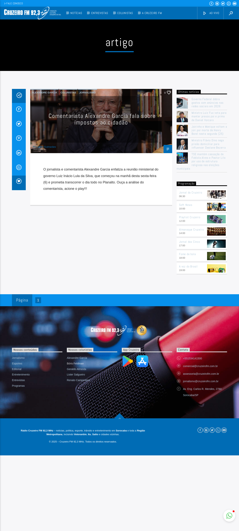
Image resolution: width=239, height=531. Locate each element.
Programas (18, 461)
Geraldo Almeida (76, 444)
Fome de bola (187, 330)
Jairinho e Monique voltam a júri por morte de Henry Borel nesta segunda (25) (209, 205)
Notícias (76, 13)
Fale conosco (13, 3)
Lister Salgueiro (76, 450)
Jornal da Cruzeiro (190, 268)
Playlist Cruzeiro (189, 293)
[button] (229, 516)
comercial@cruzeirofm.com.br (200, 441)
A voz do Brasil (188, 342)
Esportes (17, 439)
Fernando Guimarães (44, 222)
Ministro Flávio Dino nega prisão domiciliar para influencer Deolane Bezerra (209, 219)
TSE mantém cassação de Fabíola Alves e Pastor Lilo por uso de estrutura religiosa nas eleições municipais (201, 237)
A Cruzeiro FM (152, 13)
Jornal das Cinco (189, 317)
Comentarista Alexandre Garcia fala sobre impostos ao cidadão (102, 195)
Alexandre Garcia (44, 168)
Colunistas (125, 13)
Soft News (185, 280)
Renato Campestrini (78, 455)
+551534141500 (192, 434)
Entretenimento (21, 450)
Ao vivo (211, 13)
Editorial (16, 444)
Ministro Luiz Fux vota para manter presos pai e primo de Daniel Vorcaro (209, 192)
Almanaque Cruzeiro (191, 305)
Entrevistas (99, 13)
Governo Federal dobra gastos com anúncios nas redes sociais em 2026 (207, 178)
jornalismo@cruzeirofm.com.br (200, 456)
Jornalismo (87, 168)
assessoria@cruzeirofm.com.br (201, 449)
